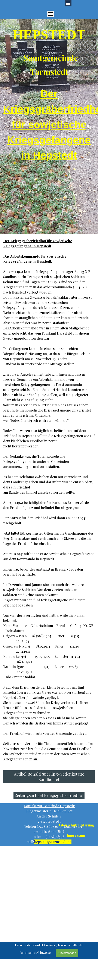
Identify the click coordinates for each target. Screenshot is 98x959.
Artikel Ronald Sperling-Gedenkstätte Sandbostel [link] (49, 776)
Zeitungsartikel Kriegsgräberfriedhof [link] (49, 795)
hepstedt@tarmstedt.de (52, 841)
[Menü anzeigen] (50, 14)
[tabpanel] (49, 51)
